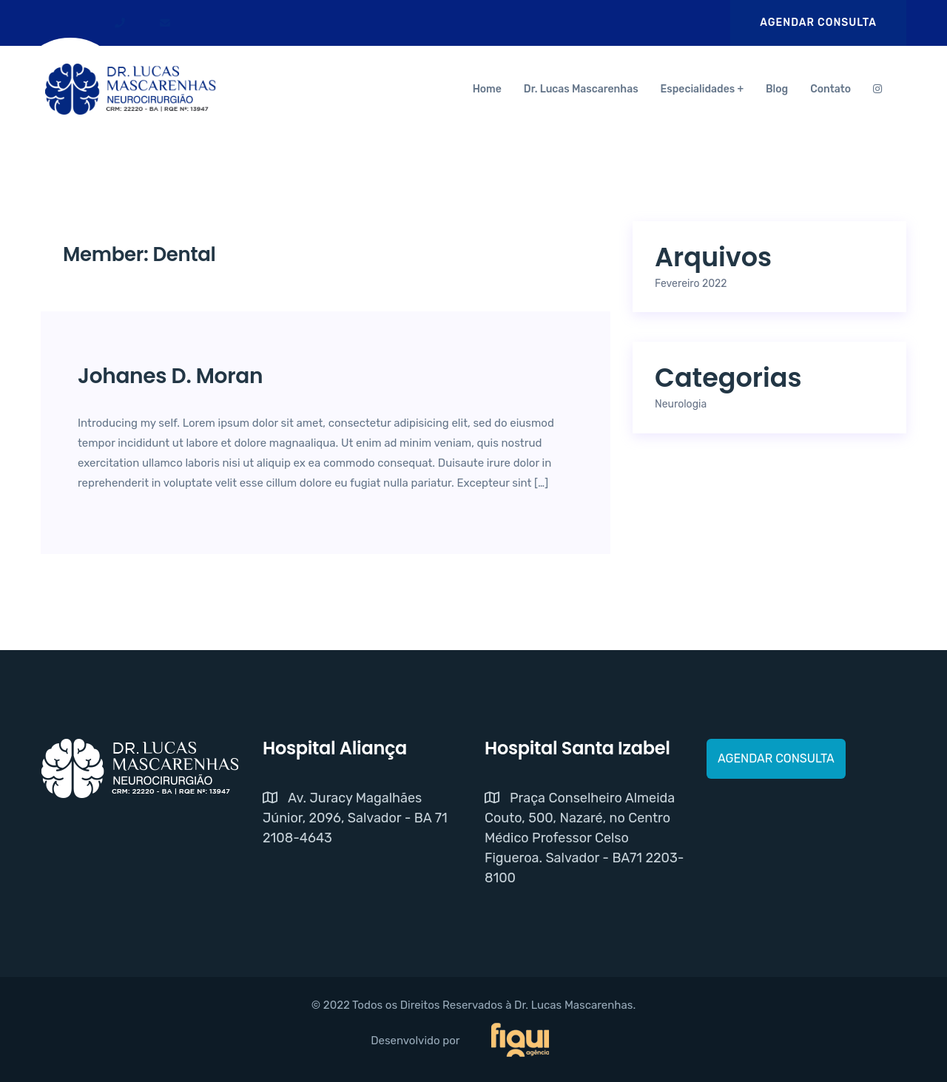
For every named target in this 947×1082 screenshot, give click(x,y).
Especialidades (698, 89)
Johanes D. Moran (170, 376)
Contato (830, 89)
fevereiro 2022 (691, 284)
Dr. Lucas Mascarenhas (581, 89)
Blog (777, 89)
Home (487, 89)
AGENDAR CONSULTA (818, 22)
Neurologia (681, 404)
